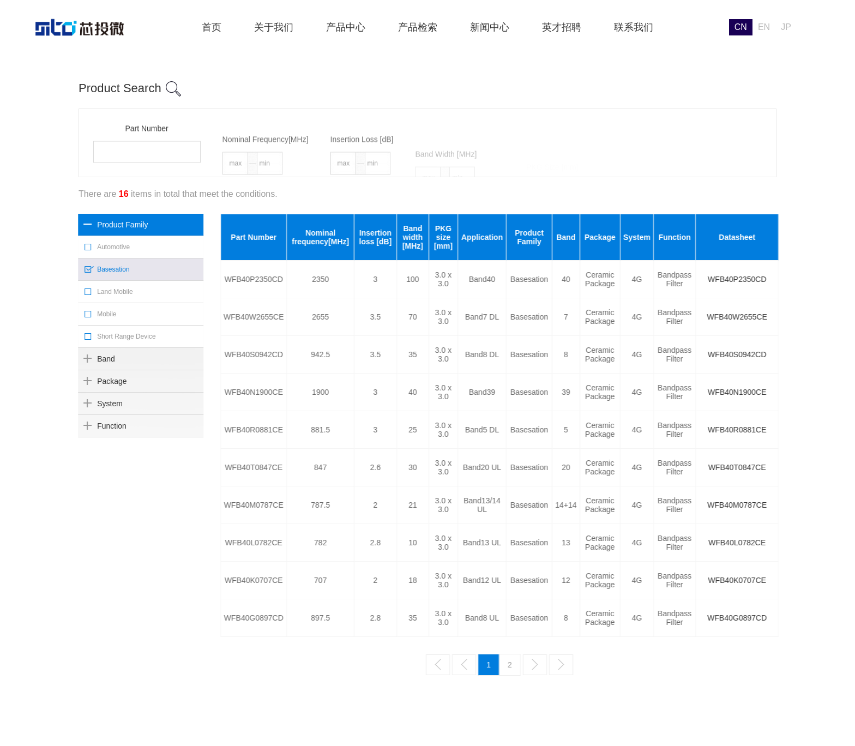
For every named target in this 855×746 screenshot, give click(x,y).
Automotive (96, 247)
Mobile (89, 314)
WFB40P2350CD (812, 279)
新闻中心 (489, 27)
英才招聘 (561, 27)
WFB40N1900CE (812, 392)
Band (89, 358)
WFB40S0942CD (812, 354)
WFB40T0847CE (812, 467)
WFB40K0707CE (813, 580)
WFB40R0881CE (812, 429)
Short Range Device (109, 336)
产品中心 (345, 27)
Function (95, 426)
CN (740, 27)
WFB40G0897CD (812, 617)
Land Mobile (98, 292)
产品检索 (417, 27)
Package (95, 381)
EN (764, 27)
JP (786, 27)
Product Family (105, 224)
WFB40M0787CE (812, 505)
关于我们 (273, 27)
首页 (211, 27)
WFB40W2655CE (812, 316)
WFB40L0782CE (812, 542)
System (93, 403)
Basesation (96, 269)
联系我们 (633, 27)
